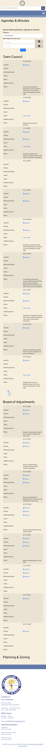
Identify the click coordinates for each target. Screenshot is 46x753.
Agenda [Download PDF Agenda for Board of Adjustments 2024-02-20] (26, 508)
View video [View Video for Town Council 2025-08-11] (26, 308)
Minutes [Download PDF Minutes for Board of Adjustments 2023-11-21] (26, 577)
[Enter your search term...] (21, 8)
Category (6, 33)
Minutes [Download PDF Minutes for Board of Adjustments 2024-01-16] (26, 546)
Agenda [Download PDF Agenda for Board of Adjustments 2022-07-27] (26, 599)
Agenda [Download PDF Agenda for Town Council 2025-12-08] (26, 65)
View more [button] (9, 393)
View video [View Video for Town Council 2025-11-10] (26, 147)
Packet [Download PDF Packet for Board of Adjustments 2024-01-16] (26, 542)
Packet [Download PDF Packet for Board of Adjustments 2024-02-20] (26, 512)
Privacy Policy (23, 746)
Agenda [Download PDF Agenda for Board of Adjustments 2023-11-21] (26, 569)
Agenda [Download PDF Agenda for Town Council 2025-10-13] (26, 194)
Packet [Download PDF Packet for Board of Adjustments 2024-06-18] (26, 479)
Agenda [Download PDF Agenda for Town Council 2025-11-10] (26, 132)
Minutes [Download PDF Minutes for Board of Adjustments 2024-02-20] (26, 515)
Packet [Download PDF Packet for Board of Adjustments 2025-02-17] (26, 414)
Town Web (30, 744)
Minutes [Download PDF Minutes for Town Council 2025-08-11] (26, 301)
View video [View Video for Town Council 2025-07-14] (26, 375)
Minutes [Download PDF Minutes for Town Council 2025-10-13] (26, 201)
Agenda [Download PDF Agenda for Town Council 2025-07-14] (26, 361)
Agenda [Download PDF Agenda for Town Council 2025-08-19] (26, 257)
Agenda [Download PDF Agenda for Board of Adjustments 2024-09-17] (26, 443)
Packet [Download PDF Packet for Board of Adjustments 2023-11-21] (26, 573)
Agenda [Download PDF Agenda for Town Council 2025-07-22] (26, 328)
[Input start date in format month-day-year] (19, 41)
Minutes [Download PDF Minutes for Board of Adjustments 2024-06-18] (26, 483)
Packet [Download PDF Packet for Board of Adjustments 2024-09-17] (26, 446)
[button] (39, 41)
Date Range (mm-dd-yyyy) (11, 38)
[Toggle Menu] (43, 13)
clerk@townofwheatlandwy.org (15, 721)
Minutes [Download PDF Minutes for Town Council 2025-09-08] (26, 230)
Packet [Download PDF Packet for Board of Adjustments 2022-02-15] (26, 631)
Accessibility (39, 744)
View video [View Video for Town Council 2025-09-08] (26, 238)
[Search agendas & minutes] (23, 50)
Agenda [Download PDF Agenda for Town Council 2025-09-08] (26, 223)
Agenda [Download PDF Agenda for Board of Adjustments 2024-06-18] (26, 475)
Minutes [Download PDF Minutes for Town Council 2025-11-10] (26, 139)
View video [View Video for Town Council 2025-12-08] (26, 116)
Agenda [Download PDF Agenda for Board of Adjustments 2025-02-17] (26, 410)
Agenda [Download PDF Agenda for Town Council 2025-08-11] (26, 294)
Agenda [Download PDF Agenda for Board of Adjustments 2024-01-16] (26, 539)
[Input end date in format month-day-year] (19, 46)
